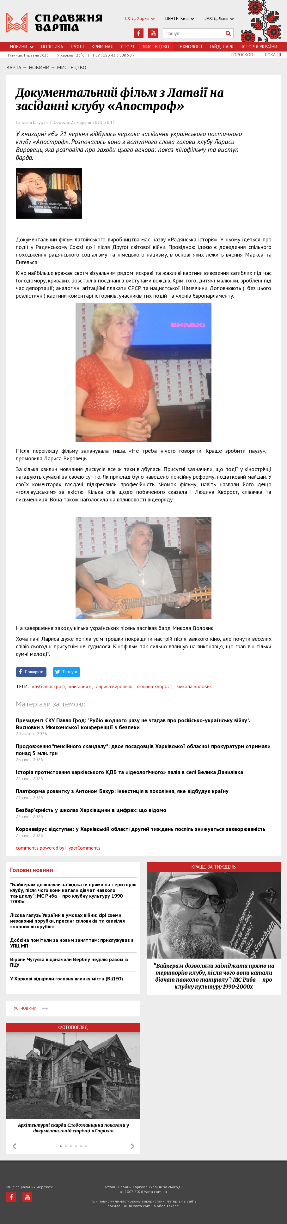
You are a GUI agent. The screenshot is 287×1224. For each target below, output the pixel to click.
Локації (273, 55)
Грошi (77, 47)
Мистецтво (71, 67)
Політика (52, 47)
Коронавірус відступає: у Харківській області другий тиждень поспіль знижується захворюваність (141, 829)
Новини (22, 47)
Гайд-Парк (222, 47)
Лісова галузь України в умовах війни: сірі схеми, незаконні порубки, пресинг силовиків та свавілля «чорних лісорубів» (67, 921)
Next (132, 1146)
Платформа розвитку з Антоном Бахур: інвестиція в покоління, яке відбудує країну (122, 791)
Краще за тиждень (214, 867)
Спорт (128, 47)
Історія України (259, 47)
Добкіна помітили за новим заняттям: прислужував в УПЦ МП (72, 943)
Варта (13, 67)
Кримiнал (102, 47)
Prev (14, 1146)
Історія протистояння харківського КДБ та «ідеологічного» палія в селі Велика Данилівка (129, 772)
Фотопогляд (73, 1027)
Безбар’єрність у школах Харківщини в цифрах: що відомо (91, 810)
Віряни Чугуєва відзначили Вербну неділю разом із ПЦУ (69, 962)
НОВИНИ (39, 67)
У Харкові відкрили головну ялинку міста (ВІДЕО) (66, 978)
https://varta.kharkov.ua (54, 24)
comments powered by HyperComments (58, 848)
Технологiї (189, 47)
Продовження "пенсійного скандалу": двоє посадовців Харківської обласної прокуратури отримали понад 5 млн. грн (143, 749)
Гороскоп (242, 55)
